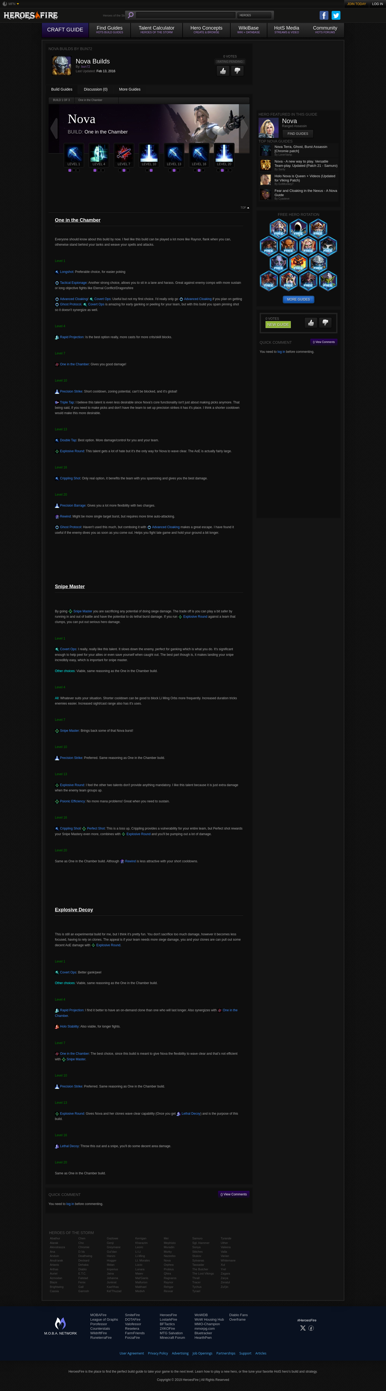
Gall (81, 1286)
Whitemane (228, 1260)
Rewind (63, 516)
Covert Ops (100, 299)
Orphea (169, 1264)
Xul (223, 1264)
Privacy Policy (158, 1353)
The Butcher (200, 1269)
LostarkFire (168, 1319)
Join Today (356, 4)
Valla (224, 1251)
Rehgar (168, 1286)
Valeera (226, 1247)
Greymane (113, 1247)
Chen (81, 1238)
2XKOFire (167, 1329)
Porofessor (98, 1324)
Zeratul (225, 1282)
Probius (169, 1269)
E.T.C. (82, 1273)
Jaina (110, 1273)
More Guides (129, 89)
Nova (167, 1260)
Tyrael (196, 1291)
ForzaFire (132, 1338)
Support (245, 1353)
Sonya (196, 1247)
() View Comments (234, 1194)
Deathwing (85, 1255)
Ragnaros (170, 1278)
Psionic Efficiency (70, 801)
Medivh (140, 1291)
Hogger (111, 1260)
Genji (110, 1242)
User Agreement (132, 1353)
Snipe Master (80, 611)
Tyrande (226, 1238)
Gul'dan (112, 1251)
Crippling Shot (67, 478)
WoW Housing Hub (209, 1319)
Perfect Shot (93, 828)
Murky (168, 1251)
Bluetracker (203, 1333)
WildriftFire (98, 1333)
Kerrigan (141, 1238)
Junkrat (111, 1282)
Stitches (197, 1251)
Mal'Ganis (141, 1278)
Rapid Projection (69, 337)
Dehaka (83, 1264)
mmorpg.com (205, 1329)
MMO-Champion (207, 1324)
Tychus (197, 1286)
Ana (52, 1251)
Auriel (53, 1273)
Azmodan (56, 1278)
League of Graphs (104, 1319)
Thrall (196, 1278)
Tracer (196, 1282)
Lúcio (138, 1264)
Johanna (112, 1278)
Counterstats (100, 1329)
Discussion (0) (96, 89)
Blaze (53, 1282)
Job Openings (202, 1353)
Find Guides (298, 134)
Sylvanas (198, 1260)
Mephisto (170, 1242)
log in (70, 1204)
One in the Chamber (72, 364)
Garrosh (83, 1291)
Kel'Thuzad (114, 1291)
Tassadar (198, 1264)
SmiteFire (132, 1315)
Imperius (112, 1269)
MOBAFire (98, 1315)
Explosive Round (69, 451)
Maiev (139, 1273)
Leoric (139, 1247)
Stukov (196, 1255)
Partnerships (225, 1353)
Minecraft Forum (172, 1338)
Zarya (224, 1278)
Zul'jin (224, 1286)
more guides (298, 299)
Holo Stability (67, 1026)
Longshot (64, 272)
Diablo (82, 1269)
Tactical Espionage (71, 283)
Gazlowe (112, 1238)
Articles (260, 1353)
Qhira (167, 1273)
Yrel (223, 1269)
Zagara (225, 1273)
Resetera (132, 1329)
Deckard (83, 1260)
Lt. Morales (142, 1260)
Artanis (54, 1264)
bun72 (85, 66)
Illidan (111, 1264)
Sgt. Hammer (201, 1242)
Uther (224, 1242)
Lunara (139, 1269)
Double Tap (65, 440)
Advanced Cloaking (71, 299)
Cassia (54, 1291)
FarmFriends (135, 1333)
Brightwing (56, 1286)
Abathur (55, 1238)
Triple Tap (64, 402)
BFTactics (167, 1324)
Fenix (82, 1282)
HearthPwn (203, 1338)
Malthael (141, 1286)
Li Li (138, 1251)
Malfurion (141, 1282)
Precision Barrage (70, 505)
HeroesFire (168, 1315)
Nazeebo (169, 1255)
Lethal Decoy (188, 1113)
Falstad (83, 1278)
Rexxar (168, 1291)
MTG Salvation (171, 1333)
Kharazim (141, 1242)
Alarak (54, 1242)
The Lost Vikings (203, 1273)
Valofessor (133, 1324)
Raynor (168, 1282)
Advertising (180, 1353)
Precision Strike (68, 391)
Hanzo (111, 1255)
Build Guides (61, 89)
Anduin (54, 1255)
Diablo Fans (238, 1315)
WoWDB (201, 1315)
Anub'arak (56, 1260)
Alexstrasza (57, 1247)
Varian (225, 1255)
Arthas (54, 1269)
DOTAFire (132, 1319)
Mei (166, 1238)
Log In (377, 4)
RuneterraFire (101, 1338)
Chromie (84, 1247)
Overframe (237, 1319)
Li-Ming (140, 1255)
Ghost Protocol (68, 304)
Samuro (197, 1238)
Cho (81, 1242)
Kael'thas (113, 1286)
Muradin (169, 1247)
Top (243, 208)
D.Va (81, 1251)
